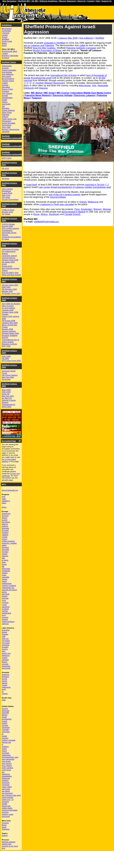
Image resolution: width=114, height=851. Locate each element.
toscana (5, 617)
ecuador (5, 647)
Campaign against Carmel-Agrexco (9, 257)
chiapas (5, 634)
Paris (77, 209)
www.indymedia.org (10, 490)
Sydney (83, 202)
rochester (6, 785)
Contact (90, 1)
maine (4, 749)
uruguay (5, 664)
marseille (5, 577)
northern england (9, 586)
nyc (3, 772)
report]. (77, 214)
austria (4, 520)
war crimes (44, 187)
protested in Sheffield (54, 43)
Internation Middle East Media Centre (91, 93)
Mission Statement (67, 1)
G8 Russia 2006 (8, 321)
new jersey (6, 761)
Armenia (5, 823)
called (82, 45)
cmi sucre (6, 643)
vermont (5, 812)
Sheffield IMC (24, 1)
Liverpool (5, 33)
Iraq (3, 106)
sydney (5, 694)
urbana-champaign (9, 810)
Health (4, 100)
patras (4, 592)
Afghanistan (7, 66)
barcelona (6, 522)
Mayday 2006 (7, 329)
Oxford (4, 37)
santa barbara (7, 797)
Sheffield (99, 38)
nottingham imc (8, 588)
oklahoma (6, 774)
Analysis (5, 68)
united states (7, 808)
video (4, 503)
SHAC (4, 264)
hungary (5, 552)
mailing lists (6, 844)
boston (4, 721)
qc (3, 691)
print (3, 497)
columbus (6, 732)
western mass (7, 814)
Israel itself (31, 184)
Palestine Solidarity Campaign (81, 48)
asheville (5, 713)
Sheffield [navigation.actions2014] (13, 153)
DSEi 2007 (6, 287)
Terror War (6, 127)
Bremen (98, 209)
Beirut (4, 825)
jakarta (4, 683)
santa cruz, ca (7, 799)
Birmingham (7, 29)
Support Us (107, 1)
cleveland (6, 727)
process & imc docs (10, 846)
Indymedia (6, 104)
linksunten (6, 569)
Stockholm (54, 214)
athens (4, 518)
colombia (5, 645)
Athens (44, 214)
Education (6, 87)
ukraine (5, 619)
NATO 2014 (6, 158)
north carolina (7, 768)
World (4, 45)
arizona (5, 708)
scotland (5, 609)
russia (4, 605)
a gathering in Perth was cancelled (56, 204)
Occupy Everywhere (10, 199)
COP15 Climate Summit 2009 (8, 225)
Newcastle (103, 85)
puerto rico (6, 653)
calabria (5, 535)
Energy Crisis (7, 89)
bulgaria (5, 533)
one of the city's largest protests (64, 194)
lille (3, 566)
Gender (5, 95)
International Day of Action (63, 75)
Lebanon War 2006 (68, 38)
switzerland (6, 613)
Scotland (5, 58)
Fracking (5, 91)
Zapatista (5, 131)
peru (4, 651)
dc (3, 734)
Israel (4, 827)
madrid (4, 573)
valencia (5, 624)
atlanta (4, 715)
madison (5, 747)
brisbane (5, 677)
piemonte (5, 594)
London (5, 35)
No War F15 (7, 398)
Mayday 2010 (7, 212)
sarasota (5, 802)
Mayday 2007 (7, 291)
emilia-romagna (8, 541)
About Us (81, 1)
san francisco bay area (11, 795)
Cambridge (6, 31)
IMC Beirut (36, 93)
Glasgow (43, 88)
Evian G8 (5, 394)
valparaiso (6, 666)
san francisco (7, 793)
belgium (5, 526)
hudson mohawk (8, 740)
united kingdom (8, 622)
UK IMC (35, 1)
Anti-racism (6, 76)
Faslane (5, 314)
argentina (6, 630)
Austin (4, 717)
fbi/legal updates (8, 842)
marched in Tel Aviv (94, 184)
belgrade (5, 528)
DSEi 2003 (6, 392)
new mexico (7, 763)
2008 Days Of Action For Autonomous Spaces (10, 251)
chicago (5, 725)
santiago (5, 660)
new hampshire (8, 759)
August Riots (7, 193)
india (4, 700)
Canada (68, 214)
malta (4, 575)
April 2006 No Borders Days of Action (11, 305)
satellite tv (6, 501)
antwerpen (6, 513)
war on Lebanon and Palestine (38, 45)
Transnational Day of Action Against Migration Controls (10, 342)
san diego (6, 791)
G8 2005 (5, 358)
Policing (5, 117)
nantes (4, 579)
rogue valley (7, 787)
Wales (4, 43)
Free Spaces (7, 93)
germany (5, 547)
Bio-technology (8, 79)
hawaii (4, 736)
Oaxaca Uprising (9, 331)
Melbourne (93, 202)
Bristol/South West (9, 51)
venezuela (6, 668)
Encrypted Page (9, 441)
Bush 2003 (6, 390)
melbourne (6, 687)
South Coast (7, 41)
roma (4, 600)
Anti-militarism (86, 38)
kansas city (6, 742)
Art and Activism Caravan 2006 (8, 309)
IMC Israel (49, 93)
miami (4, 751)
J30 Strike (6, 197)
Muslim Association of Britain (47, 50)
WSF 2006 (6, 346)
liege (4, 562)
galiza (4, 545)
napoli (4, 581)
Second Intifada (58, 197)
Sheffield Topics (9, 62)
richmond (5, 783)
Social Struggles (8, 123)
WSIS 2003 (6, 407)
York (94, 85)
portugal (5, 598)
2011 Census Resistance (7, 190)
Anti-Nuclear (7, 72)
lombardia (6, 571)
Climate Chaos (8, 81)
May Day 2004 (8, 377)
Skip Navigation (9, 1)
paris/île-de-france (9, 590)
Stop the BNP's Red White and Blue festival (11, 274)
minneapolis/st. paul (10, 757)
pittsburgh (6, 778)
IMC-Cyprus (63, 93)
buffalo (4, 723)
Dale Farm (6, 195)
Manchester (85, 85)
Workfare (5, 179)
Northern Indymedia (10, 56)
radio (4, 499)
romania (5, 602)
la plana (5, 560)
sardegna (6, 607)
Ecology (5, 85)
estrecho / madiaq (9, 543)
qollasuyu (6, 655)
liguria (4, 564)
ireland (4, 554)
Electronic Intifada (62, 95)
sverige (5, 611)
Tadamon (37, 98)
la (2, 744)
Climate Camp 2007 (10, 285)
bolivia (4, 632)
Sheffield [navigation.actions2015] (13, 145)
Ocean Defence (8, 110)
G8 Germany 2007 (9, 289)
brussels (5, 530)
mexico (5, 649)
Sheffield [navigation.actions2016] (13, 137)
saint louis (6, 789)
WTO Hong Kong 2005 (11, 361)
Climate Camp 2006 (10, 312)
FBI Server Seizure (10, 375)
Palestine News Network (38, 95)
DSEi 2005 (6, 356)
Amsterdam (86, 209)
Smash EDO (7, 266)
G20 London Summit (10, 228)
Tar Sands (6, 214)
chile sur (5, 638)
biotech (5, 835)
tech (3, 848)
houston (5, 738)
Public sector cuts (9, 119)
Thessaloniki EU (8, 404)
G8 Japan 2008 (8, 262)
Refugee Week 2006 (10, 333)
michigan (5, 753)
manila (4, 685)
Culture (5, 83)
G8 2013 (5, 168)
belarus (5, 524)
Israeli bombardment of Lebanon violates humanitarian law (80, 187)
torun (4, 615)
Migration (5, 108)
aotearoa (5, 674)
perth (4, 689)
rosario (4, 658)
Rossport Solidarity (10, 335)
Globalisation (7, 98)
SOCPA (5, 338)
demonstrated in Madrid (73, 212)
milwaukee (6, 755)
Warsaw (107, 209)
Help (98, 1)
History (4, 102)
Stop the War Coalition (44, 48)
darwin (4, 681)
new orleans (7, 766)
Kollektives (7, 25)
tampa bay (6, 806)
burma (4, 679)
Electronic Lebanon (84, 95)
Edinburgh (28, 88)
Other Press (7, 112)
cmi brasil (6, 641)
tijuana (4, 662)
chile (4, 636)
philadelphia (7, 776)
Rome (36, 214)
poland (4, 596)
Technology (6, 125)
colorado (5, 730)
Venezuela (6, 379)
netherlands (7, 583)
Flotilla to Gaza (8, 210)
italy (3, 558)
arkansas (5, 710)
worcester (6, 816)
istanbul (5, 556)
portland (5, 780)
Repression (6, 121)
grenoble (5, 550)
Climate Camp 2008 (10, 260)
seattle (4, 804)
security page (7, 480)
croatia (4, 537)
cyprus (4, 539)
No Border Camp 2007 (11, 293)
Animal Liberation (9, 70)
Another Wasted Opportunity (50, 83)
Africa (4, 507)
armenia (5, 516)
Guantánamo (7, 230)
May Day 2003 (8, 396)
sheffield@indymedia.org (46, 221)
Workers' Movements (10, 129)
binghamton (7, 719)
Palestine (5, 115)
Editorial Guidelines (49, 1)
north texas (6, 770)
